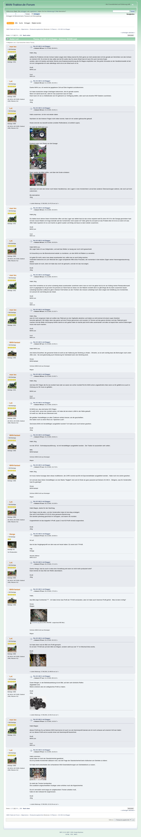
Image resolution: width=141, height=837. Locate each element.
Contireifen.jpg (35, 622)
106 (21, 35)
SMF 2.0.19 (62, 832)
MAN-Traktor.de (16, 4)
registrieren (33, 11)
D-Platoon (53, 29)
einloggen (24, 11)
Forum (30, 4)
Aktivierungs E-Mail (52, 11)
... (19, 35)
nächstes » (131, 32)
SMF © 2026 (70, 832)
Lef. (11, 81)
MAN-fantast (14, 342)
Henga (12, 534)
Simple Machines (78, 832)
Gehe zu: (111, 820)
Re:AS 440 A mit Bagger (41, 46)
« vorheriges (124, 32)
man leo (12, 47)
